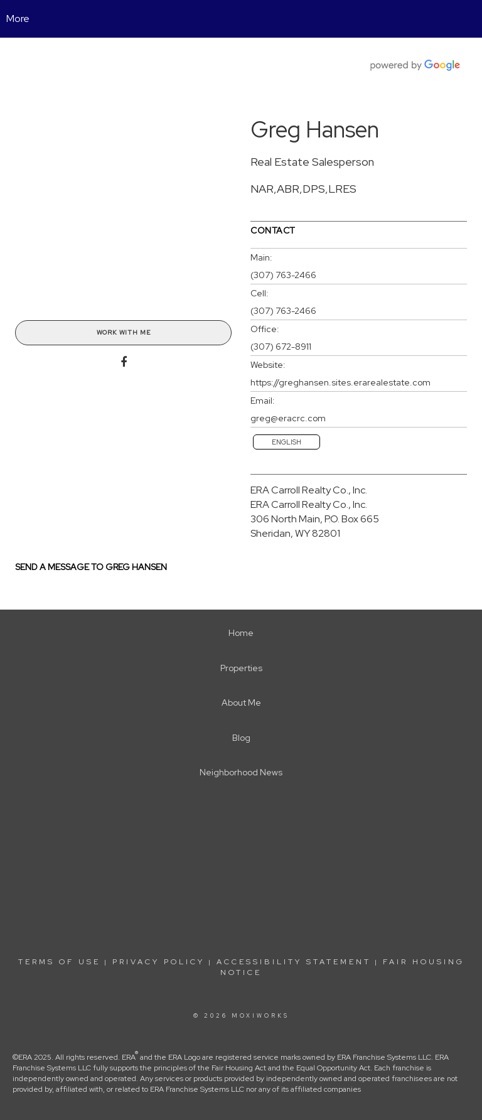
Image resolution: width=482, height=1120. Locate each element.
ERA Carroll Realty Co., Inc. (308, 490)
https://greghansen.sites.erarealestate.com (340, 382)
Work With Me (124, 332)
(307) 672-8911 (280, 346)
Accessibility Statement (294, 962)
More (17, 18)
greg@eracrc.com (288, 418)
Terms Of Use (59, 962)
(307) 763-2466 (283, 275)
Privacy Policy (158, 962)
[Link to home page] (241, 19)
